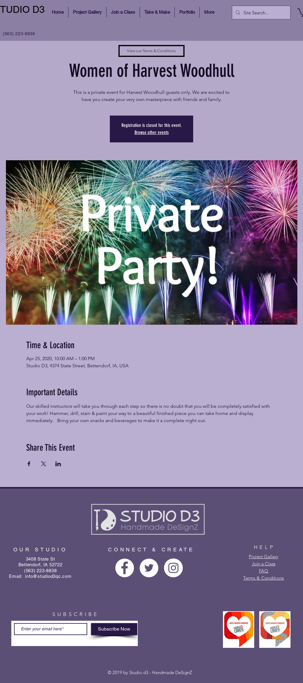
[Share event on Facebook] (29, 463)
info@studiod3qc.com (48, 576)
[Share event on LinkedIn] (58, 463)
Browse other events (152, 132)
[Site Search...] (260, 12)
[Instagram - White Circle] (173, 567)
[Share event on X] (43, 463)
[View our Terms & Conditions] (151, 51)
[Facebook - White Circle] (124, 567)
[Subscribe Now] (114, 629)
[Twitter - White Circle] (149, 567)
